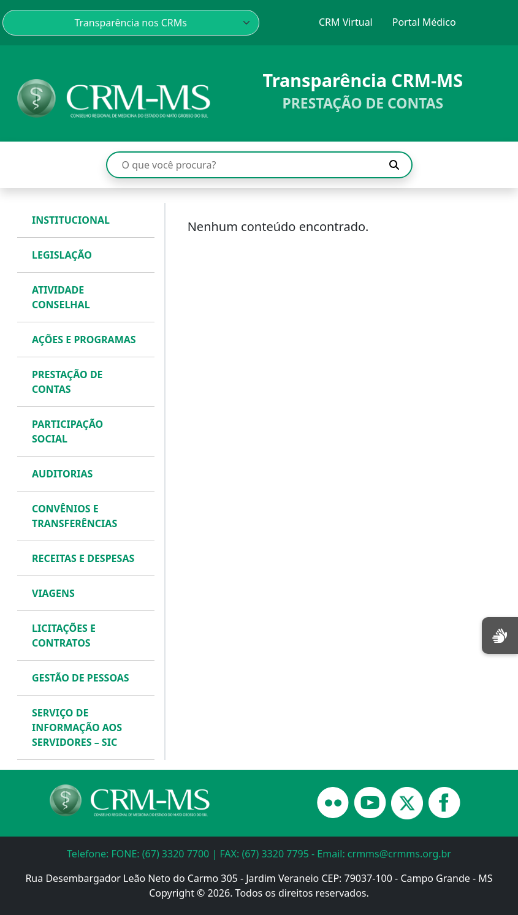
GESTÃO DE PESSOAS (80, 678)
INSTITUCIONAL (71, 220)
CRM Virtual (346, 22)
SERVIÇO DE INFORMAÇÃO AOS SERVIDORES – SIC (77, 727)
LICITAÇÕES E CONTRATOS (64, 635)
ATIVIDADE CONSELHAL (61, 297)
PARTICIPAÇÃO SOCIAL (67, 431)
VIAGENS (53, 593)
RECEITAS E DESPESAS (83, 558)
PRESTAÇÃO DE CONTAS (67, 382)
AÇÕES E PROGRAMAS (84, 339)
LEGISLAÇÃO (62, 255)
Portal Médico (424, 22)
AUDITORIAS (62, 473)
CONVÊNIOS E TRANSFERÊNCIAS (74, 516)
